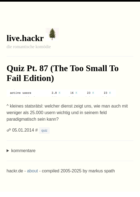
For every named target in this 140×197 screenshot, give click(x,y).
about (32, 171)
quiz (44, 130)
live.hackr (25, 38)
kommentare (23, 150)
